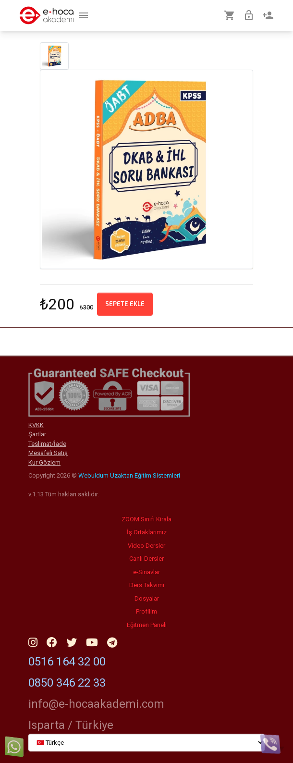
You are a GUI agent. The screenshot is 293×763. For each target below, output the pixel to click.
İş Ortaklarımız (147, 532)
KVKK (36, 425)
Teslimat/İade (47, 443)
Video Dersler (146, 545)
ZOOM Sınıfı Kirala (146, 519)
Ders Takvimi (146, 585)
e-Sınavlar (146, 572)
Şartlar (37, 434)
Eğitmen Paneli (147, 624)
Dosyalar (146, 598)
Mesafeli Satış (48, 452)
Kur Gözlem (44, 462)
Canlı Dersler (146, 558)
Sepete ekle (125, 304)
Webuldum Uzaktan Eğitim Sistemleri (129, 475)
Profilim (146, 611)
